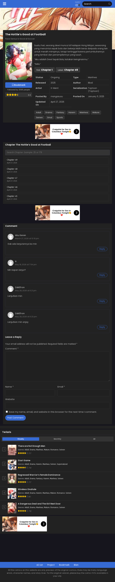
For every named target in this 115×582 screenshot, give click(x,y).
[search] (109, 4)
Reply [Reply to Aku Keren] (102, 248)
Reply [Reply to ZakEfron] (102, 301)
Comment (11, 348)
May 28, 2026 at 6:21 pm (25, 290)
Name (9, 386)
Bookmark (64, 564)
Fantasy (60, 112)
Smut (49, 117)
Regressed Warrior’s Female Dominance (39, 475)
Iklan (76, 564)
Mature (96, 112)
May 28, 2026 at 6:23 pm (26, 316)
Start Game (24, 460)
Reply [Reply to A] (102, 275)
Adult (38, 112)
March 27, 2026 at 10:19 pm (27, 238)
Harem (72, 112)
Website (10, 399)
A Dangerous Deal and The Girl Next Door (39, 504)
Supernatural (62, 464)
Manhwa (84, 112)
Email (61, 386)
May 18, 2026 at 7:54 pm (26, 264)
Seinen (39, 117)
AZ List (39, 564)
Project (51, 564)
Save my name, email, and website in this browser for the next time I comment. (53, 411)
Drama (48, 112)
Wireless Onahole (27, 489)
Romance (54, 450)
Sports (60, 117)
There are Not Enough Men (31, 446)
